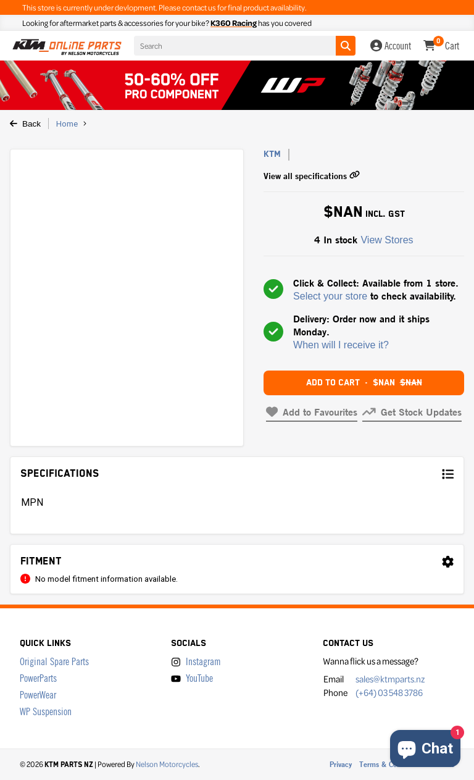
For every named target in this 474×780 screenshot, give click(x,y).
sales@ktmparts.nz (390, 679)
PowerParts (38, 678)
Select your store (330, 296)
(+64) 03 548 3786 (389, 692)
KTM (272, 154)
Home (67, 123)
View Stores (386, 240)
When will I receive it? (341, 345)
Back (25, 123)
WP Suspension (46, 712)
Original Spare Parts (54, 662)
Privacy (341, 764)
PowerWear (38, 695)
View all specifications (312, 176)
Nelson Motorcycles (167, 764)
